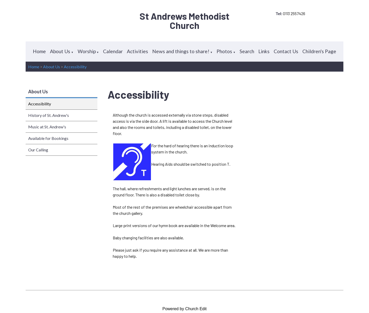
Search (247, 51)
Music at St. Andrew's (47, 126)
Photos (224, 51)
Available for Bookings (48, 138)
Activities (137, 51)
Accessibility (75, 66)
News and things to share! (180, 51)
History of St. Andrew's (48, 115)
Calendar (113, 51)
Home (39, 51)
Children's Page (319, 51)
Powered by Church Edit (184, 309)
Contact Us (286, 51)
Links (264, 51)
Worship (87, 51)
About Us (60, 51)
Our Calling (38, 149)
